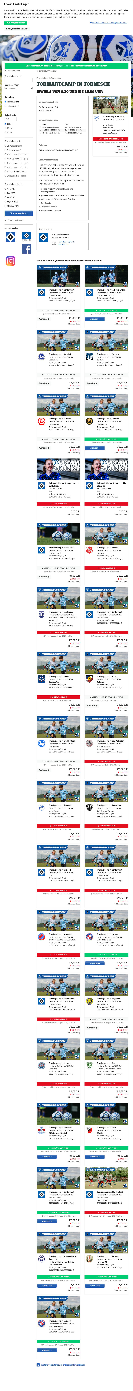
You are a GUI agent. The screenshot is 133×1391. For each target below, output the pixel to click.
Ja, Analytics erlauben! (15, 23)
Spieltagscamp (13, 150)
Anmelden (95, 319)
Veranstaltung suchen (19, 76)
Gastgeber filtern (19, 86)
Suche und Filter (13, 71)
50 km (8, 133)
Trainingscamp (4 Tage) (16, 163)
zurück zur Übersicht (47, 71)
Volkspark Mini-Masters (16, 172)
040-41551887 (64, 244)
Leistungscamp (13, 146)
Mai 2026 (10, 189)
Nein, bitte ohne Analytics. (17, 29)
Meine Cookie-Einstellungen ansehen (108, 22)
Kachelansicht (12, 102)
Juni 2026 (10, 193)
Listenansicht (11, 106)
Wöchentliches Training (15, 176)
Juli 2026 (9, 197)
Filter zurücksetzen (16, 220)
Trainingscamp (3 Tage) (16, 159)
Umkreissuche (11, 115)
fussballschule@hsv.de (66, 242)
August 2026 (11, 202)
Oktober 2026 (12, 206)
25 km (8, 128)
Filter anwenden (18, 213)
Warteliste (44, 319)
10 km (8, 124)
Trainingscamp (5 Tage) (16, 167)
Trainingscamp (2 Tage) (16, 154)
